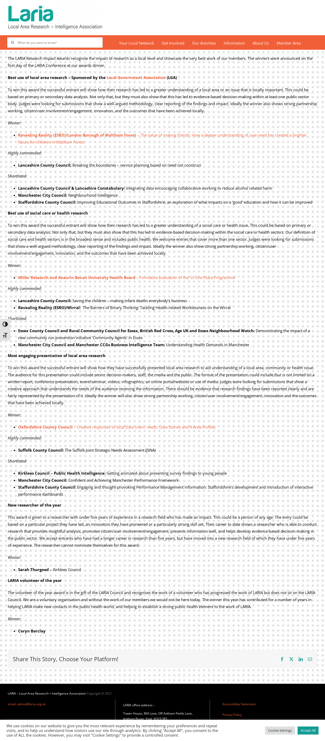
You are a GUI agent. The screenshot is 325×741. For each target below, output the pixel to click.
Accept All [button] (308, 730)
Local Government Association (136, 77)
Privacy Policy (232, 714)
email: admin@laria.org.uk (27, 704)
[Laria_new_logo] (55, 7)
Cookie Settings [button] (280, 730)
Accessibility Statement (239, 704)
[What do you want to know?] (54, 42)
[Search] (12, 42)
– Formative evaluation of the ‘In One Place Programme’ (127, 277)
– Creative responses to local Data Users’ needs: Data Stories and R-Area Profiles (117, 427)
